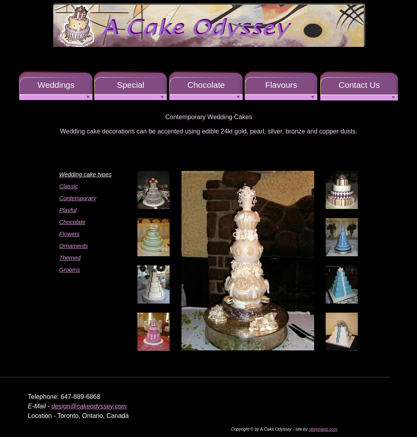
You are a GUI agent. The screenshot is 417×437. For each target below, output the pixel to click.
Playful (68, 210)
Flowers (69, 234)
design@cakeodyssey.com (89, 406)
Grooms (69, 270)
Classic (68, 186)
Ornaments (73, 246)
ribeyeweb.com (323, 429)
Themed (70, 258)
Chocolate (72, 222)
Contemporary (77, 198)
